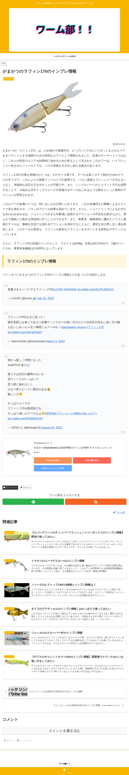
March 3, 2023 (56, 341)
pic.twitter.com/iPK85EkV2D (25, 418)
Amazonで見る (48, 460)
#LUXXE (57, 289)
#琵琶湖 (50, 413)
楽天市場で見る (77, 460)
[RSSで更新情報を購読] (96, 495)
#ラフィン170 (95, 327)
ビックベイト (10, 481)
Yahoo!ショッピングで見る (107, 460)
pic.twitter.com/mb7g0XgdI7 (25, 332)
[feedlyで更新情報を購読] (33, 495)
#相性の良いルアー (85, 413)
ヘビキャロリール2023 (64, 765)
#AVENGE (70, 289)
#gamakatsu (68, 327)
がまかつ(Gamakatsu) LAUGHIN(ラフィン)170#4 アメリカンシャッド (73, 447)
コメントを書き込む (65, 724)
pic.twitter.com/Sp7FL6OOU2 (95, 289)
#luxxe (81, 327)
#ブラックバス (64, 413)
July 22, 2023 (45, 298)
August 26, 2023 (52, 427)
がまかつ (25, 481)
